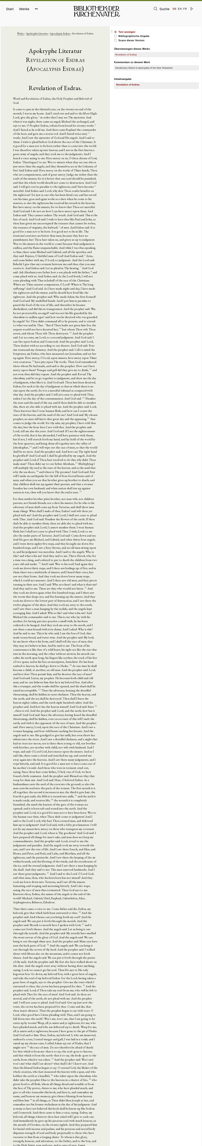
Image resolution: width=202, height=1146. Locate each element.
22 (26, 540)
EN (180, 9)
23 (35, 557)
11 (97, 279)
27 (86, 695)
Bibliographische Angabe (175, 36)
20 (117, 458)
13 (79, 309)
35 (23, 857)
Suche (161, 9)
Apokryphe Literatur (58, 35)
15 (40, 348)
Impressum (159, 1136)
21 (91, 479)
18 (53, 386)
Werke (24, 9)
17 (38, 382)
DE (175, 9)
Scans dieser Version (173, 40)
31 (40, 784)
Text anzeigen (168, 32)
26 (113, 639)
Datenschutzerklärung (164, 1139)
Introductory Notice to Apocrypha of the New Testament (168, 71)
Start (10, 9)
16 (110, 365)
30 (94, 749)
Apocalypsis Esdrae (81, 35)
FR (185, 9)
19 (50, 404)
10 (117, 274)
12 (77, 300)
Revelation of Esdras (167, 54)
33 (25, 840)
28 (47, 728)
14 (74, 330)
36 (29, 870)
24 (68, 570)
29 (58, 736)
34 (135, 848)
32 (97, 827)
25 (51, 639)
